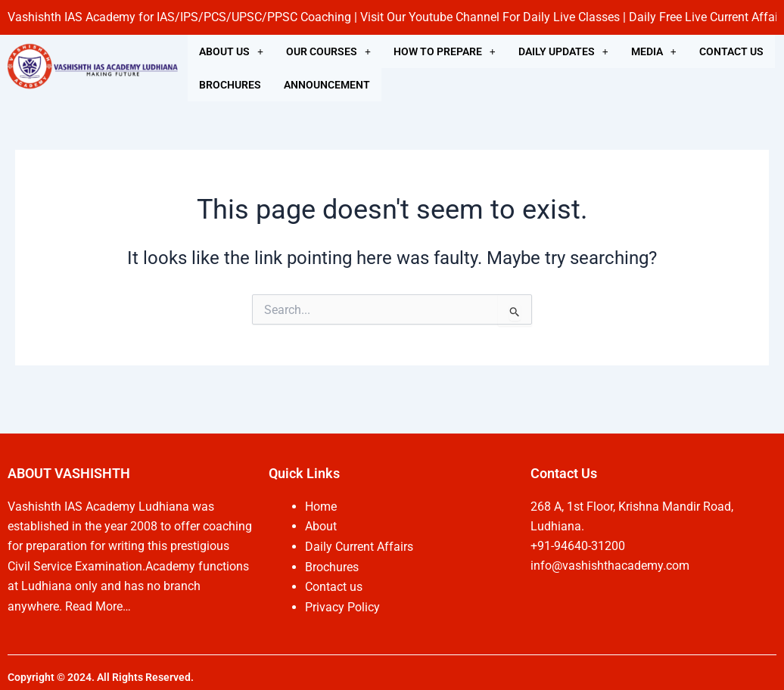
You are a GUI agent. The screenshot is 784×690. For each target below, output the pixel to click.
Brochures (332, 566)
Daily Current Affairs (359, 546)
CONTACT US (731, 51)
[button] (231, 51)
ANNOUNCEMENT (327, 85)
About (321, 526)
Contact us (333, 586)
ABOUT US (231, 51)
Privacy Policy (342, 606)
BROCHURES (230, 85)
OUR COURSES (328, 51)
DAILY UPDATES (563, 51)
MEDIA (654, 51)
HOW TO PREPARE (445, 51)
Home (321, 506)
